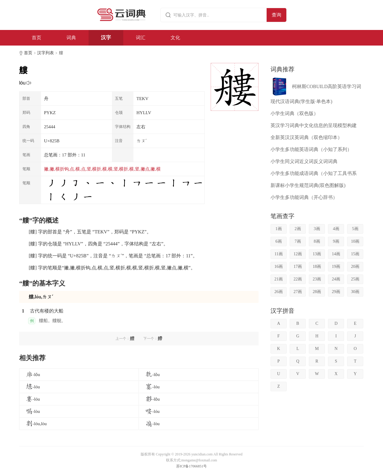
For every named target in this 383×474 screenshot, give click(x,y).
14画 (336, 254)
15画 (355, 254)
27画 (298, 291)
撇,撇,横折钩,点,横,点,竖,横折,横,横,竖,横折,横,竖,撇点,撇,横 (102, 169)
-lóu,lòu (36, 423)
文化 (175, 37)
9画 (336, 241)
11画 (278, 254)
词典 (71, 37)
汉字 (106, 37)
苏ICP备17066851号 (191, 466)
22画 (298, 279)
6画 (279, 241)
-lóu (32, 386)
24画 (336, 279)
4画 (336, 229)
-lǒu (32, 374)
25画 (355, 279)
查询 (276, 14)
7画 (298, 241)
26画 (278, 291)
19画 (336, 266)
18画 (317, 266)
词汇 (140, 37)
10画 (355, 241)
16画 (278, 266)
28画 (317, 291)
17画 (298, 266)
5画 (355, 229)
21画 (278, 279)
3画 (317, 229)
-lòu (32, 411)
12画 (298, 254)
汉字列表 (45, 53)
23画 (317, 279)
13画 (317, 254)
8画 (317, 241)
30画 (355, 291)
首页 (36, 37)
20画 (355, 266)
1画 (279, 229)
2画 (298, 229)
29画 (336, 291)
